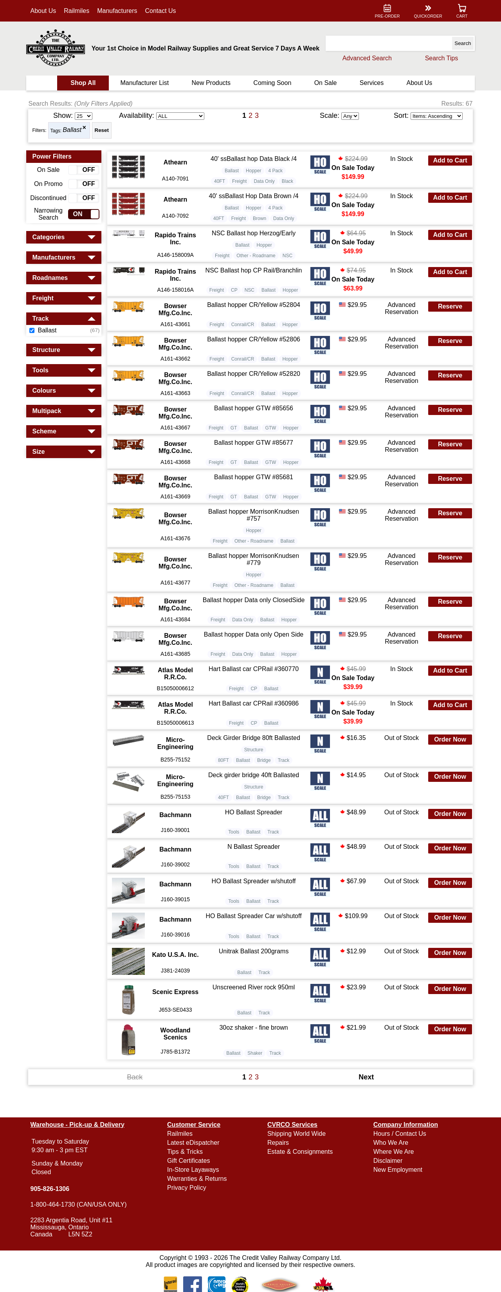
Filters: (44, 130)
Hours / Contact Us (397, 1133)
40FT (220, 183)
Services (369, 82)
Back (137, 1095)
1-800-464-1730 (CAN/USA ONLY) (83, 1204)
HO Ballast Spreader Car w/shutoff (254, 935)
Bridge (265, 780)
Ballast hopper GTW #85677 (254, 453)
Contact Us (165, 10)
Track (284, 780)
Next (364, 1095)
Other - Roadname (256, 261)
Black (288, 183)
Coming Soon (272, 82)
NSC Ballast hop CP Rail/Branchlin (254, 276)
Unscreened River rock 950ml (254, 1005)
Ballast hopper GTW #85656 (254, 418)
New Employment (395, 1169)
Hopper (254, 172)
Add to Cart (446, 160)
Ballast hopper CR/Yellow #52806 (254, 349)
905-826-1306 (54, 1189)
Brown (260, 222)
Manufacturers (122, 10)
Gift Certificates (190, 1160)
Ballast (76, 130)
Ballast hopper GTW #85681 (254, 487)
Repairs (278, 1142)
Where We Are (391, 1151)
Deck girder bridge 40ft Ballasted (254, 795)
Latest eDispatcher (195, 1142)
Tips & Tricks (187, 1151)
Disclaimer (385, 1160)
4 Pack (276, 172)
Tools (234, 852)
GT (234, 438)
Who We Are (388, 1142)
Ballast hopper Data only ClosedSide (254, 614)
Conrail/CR (243, 335)
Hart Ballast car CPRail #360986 (254, 718)
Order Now (446, 759)
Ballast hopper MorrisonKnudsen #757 (254, 525)
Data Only (264, 183)
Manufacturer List (147, 82)
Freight (240, 183)
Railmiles (81, 10)
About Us (48, 10)
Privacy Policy (189, 1187)
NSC (288, 261)
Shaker (255, 1071)
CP (235, 300)
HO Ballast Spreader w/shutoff (254, 901)
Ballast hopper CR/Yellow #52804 (254, 315)
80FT (224, 780)
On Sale (324, 82)
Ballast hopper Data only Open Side (254, 645)
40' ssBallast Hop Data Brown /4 (254, 198)
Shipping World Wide (296, 1133)
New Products (212, 82)
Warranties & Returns (199, 1178)
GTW (271, 438)
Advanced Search (362, 58)
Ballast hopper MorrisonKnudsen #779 (254, 570)
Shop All (86, 82)
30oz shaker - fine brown (254, 1045)
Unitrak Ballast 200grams (254, 970)
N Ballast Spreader (254, 866)
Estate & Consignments (300, 1151)
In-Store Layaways (195, 1169)
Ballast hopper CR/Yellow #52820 (254, 384)
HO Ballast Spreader (254, 832)
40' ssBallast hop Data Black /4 (254, 158)
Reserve (446, 317)
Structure (254, 769)
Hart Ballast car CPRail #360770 (254, 679)
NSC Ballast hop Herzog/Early (254, 237)
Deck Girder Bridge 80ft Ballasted (254, 757)
